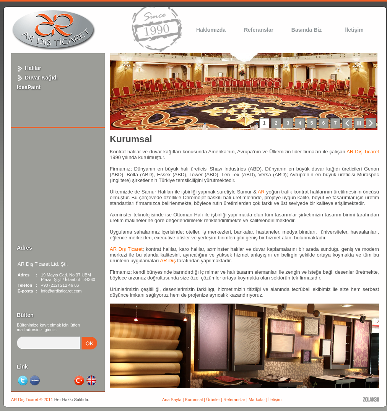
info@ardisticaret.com (61, 291)
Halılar (29, 68)
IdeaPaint (29, 87)
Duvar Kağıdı (37, 78)
